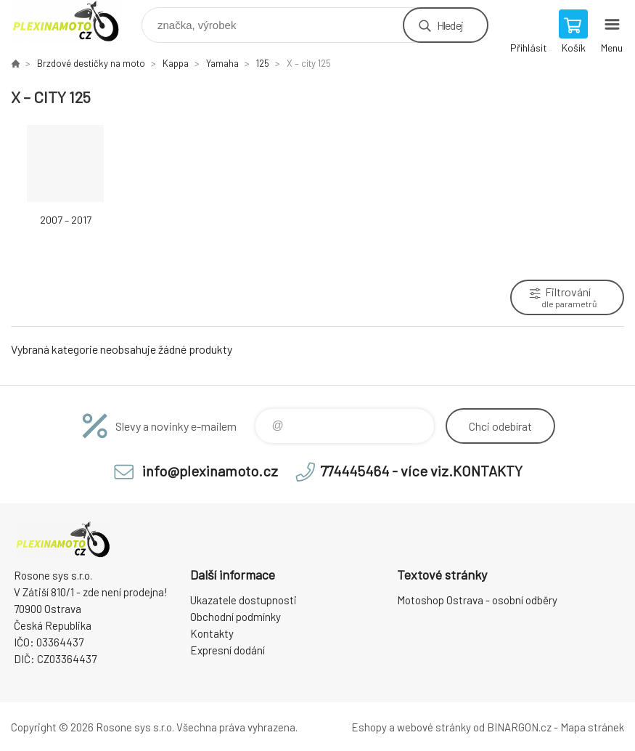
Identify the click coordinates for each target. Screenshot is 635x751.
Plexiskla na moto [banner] (75, 21)
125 (262, 63)
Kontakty (212, 633)
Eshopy (369, 727)
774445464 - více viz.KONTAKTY (421, 470)
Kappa (176, 63)
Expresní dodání (227, 650)
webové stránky (434, 727)
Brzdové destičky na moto (91, 63)
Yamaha (222, 63)
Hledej (450, 25)
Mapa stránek (592, 727)
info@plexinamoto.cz (210, 470)
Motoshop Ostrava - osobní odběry (477, 599)
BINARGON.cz (519, 727)
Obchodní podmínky (235, 616)
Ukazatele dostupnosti (243, 599)
